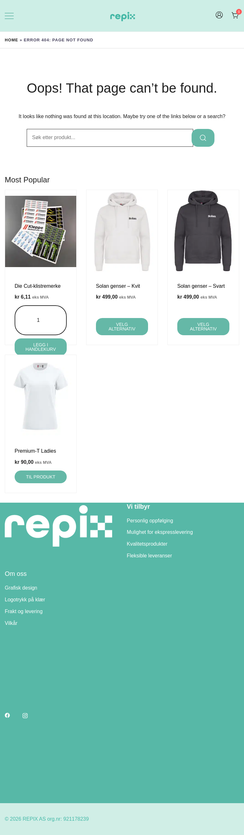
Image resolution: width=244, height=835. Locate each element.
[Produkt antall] (40, 320)
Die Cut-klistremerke (38, 286)
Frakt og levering (24, 611)
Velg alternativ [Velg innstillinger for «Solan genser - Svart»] (203, 326)
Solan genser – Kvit (118, 286)
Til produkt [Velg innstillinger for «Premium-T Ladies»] (40, 476)
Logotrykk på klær (25, 599)
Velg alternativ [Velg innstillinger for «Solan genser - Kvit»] (122, 326)
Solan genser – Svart (201, 286)
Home (11, 40)
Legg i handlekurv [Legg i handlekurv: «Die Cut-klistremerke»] (40, 347)
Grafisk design (21, 588)
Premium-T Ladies (35, 451)
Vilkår (11, 623)
